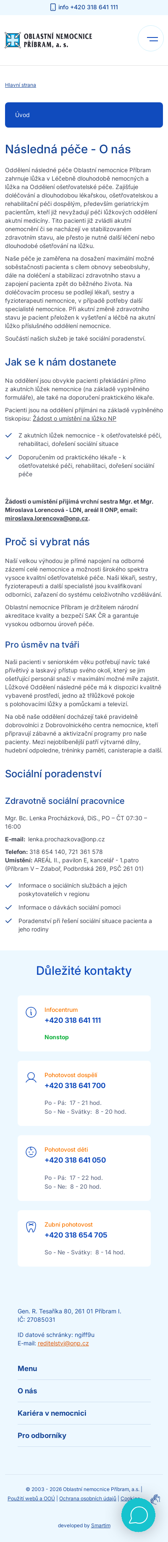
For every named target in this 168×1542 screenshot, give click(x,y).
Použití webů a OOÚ (31, 1498)
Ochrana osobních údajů (87, 1498)
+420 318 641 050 (75, 1160)
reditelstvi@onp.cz (63, 1343)
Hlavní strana (20, 85)
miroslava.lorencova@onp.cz (46, 518)
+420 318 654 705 (76, 1235)
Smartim (100, 1525)
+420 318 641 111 (73, 1020)
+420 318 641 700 (75, 1085)
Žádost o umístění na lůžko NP (74, 418)
